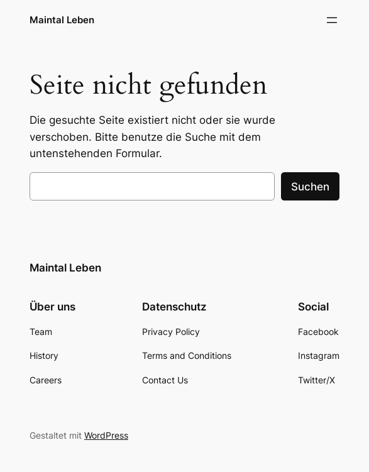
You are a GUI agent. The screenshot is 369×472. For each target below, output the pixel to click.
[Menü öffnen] (331, 20)
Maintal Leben (62, 20)
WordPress (106, 435)
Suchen (310, 186)
